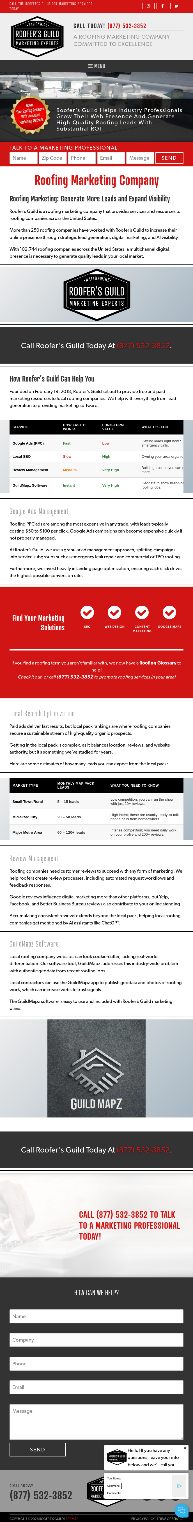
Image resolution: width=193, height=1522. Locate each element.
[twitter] (176, 6)
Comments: (114, 1493)
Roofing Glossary (157, 663)
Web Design (115, 626)
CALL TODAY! (109, 25)
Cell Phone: (113, 1485)
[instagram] (148, 6)
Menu (96, 65)
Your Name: (114, 1478)
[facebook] (162, 6)
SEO (87, 626)
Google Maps (169, 626)
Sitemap (72, 1519)
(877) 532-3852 (143, 345)
